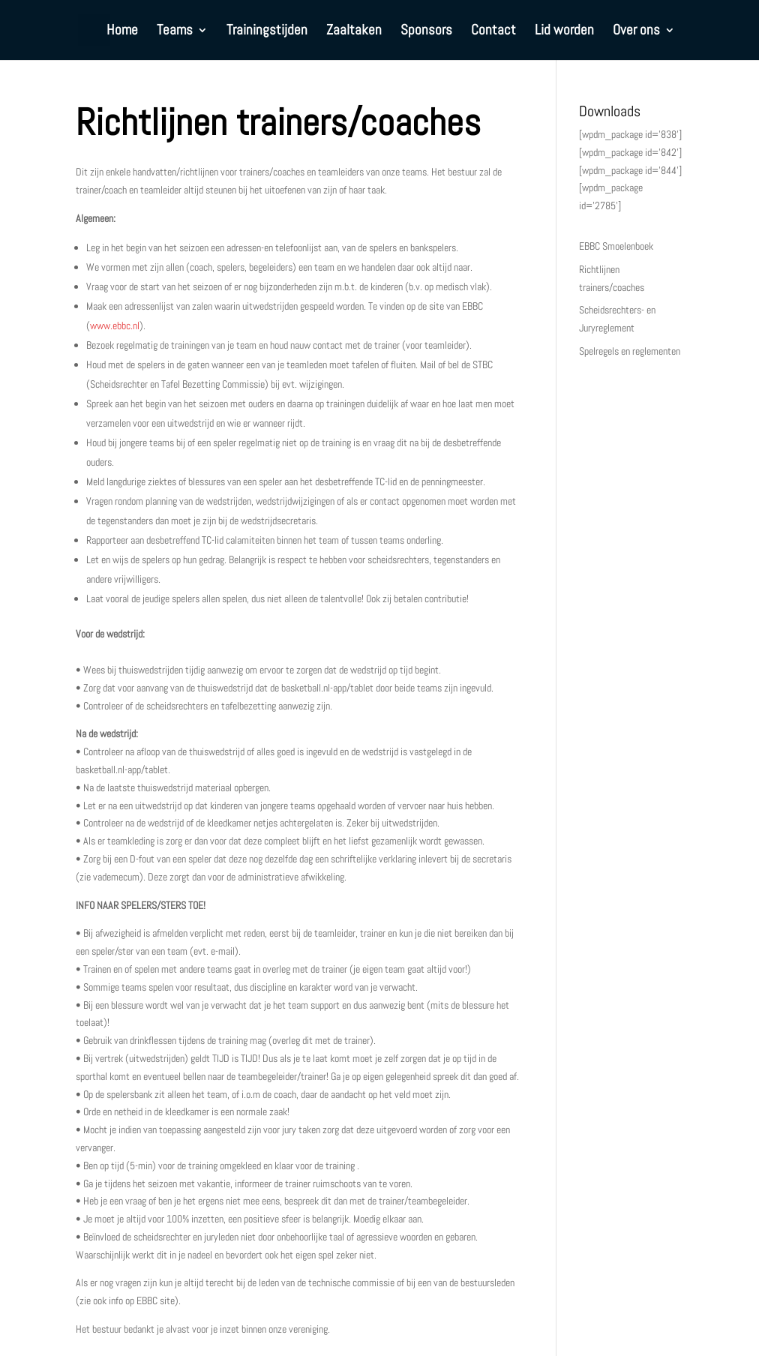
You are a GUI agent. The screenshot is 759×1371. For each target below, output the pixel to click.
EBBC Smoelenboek (616, 246)
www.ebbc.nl (115, 325)
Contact (493, 32)
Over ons (636, 32)
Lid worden (564, 32)
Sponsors (426, 32)
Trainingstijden (267, 32)
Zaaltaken (354, 32)
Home (122, 32)
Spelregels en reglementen (629, 351)
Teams (175, 32)
